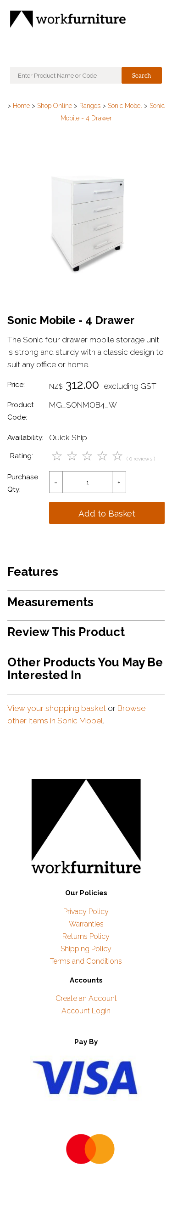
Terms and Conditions (86, 961)
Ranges (89, 105)
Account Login (86, 1010)
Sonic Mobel (125, 105)
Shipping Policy (86, 948)
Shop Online (54, 105)
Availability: (25, 437)
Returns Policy (86, 936)
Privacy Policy (86, 911)
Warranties (86, 924)
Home (21, 105)
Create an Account (86, 998)
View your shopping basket (56, 708)
